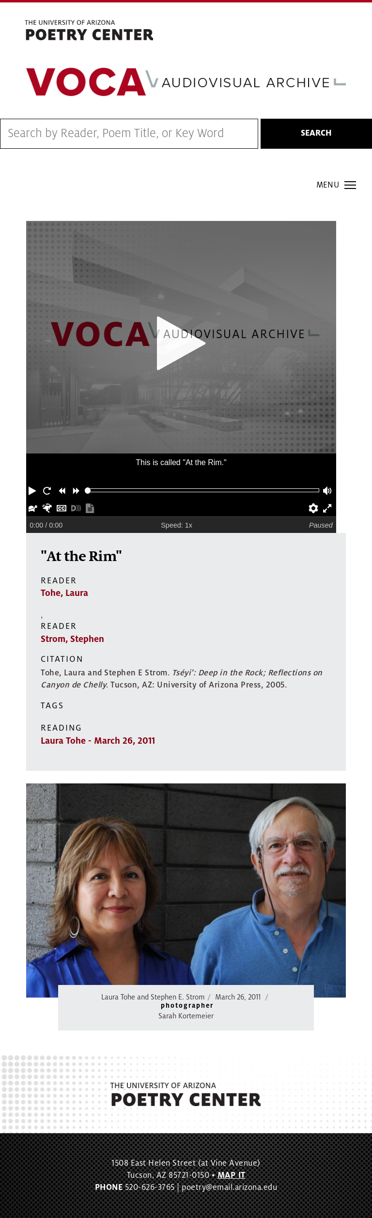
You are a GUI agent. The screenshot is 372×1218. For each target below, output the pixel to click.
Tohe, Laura (64, 593)
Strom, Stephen (72, 639)
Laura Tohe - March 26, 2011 (98, 741)
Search (316, 133)
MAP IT (231, 1175)
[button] (33, 490)
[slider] (88, 490)
